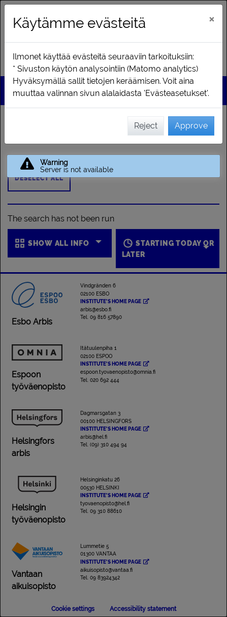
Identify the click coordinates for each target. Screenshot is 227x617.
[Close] (211, 19)
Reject (145, 126)
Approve (191, 126)
